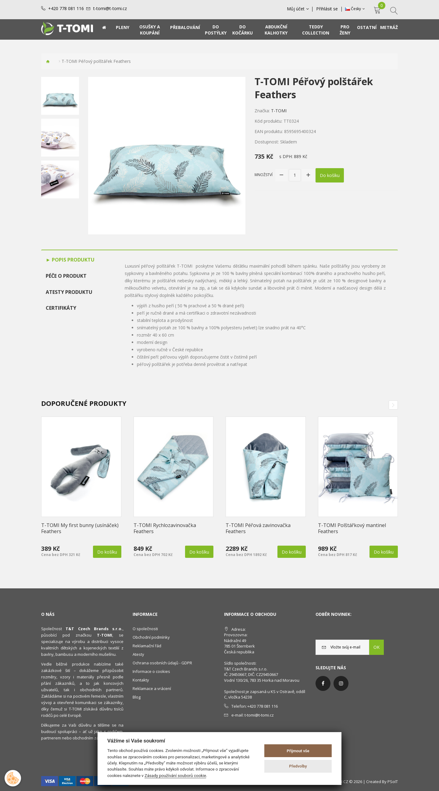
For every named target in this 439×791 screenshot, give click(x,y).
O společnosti (145, 628)
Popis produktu (73, 259)
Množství (264, 174)
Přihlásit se (327, 8)
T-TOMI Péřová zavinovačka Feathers (258, 528)
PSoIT (392, 781)
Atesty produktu (69, 292)
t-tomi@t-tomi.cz (110, 8)
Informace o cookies (151, 671)
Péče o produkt (66, 276)
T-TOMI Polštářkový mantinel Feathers (352, 528)
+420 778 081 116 (66, 8)
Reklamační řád (147, 645)
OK (376, 647)
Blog (137, 697)
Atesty (138, 654)
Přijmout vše (298, 751)
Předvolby (298, 766)
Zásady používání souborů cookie (175, 775)
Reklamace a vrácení (152, 688)
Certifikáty (61, 308)
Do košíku (330, 175)
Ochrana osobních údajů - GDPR (162, 663)
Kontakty (141, 680)
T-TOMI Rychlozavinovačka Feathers (165, 528)
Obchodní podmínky (151, 637)
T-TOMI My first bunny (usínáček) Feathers (80, 528)
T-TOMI (279, 111)
